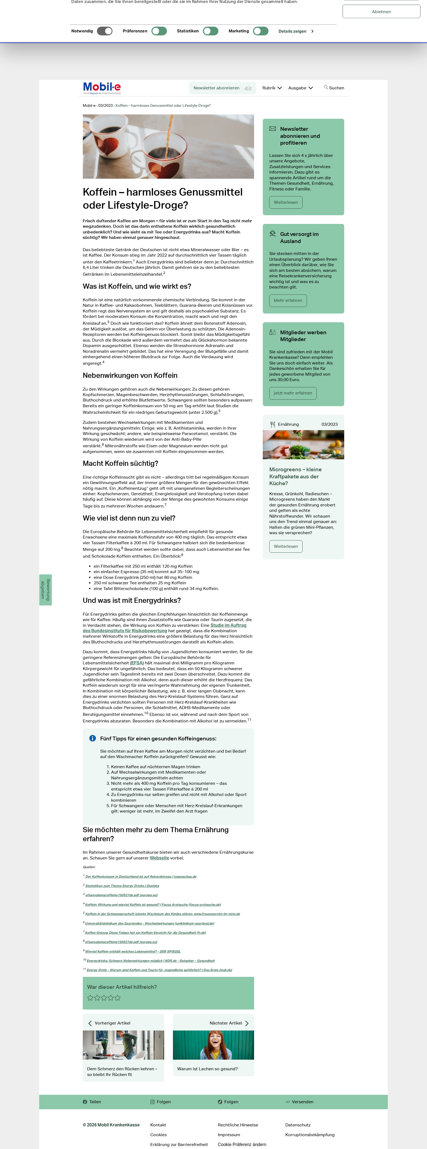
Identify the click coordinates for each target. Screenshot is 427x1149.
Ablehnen (381, 49)
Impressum (229, 1134)
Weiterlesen (286, 202)
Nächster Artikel (230, 1023)
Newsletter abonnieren (222, 88)
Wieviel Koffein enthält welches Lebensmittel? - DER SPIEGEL (133, 951)
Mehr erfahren (288, 300)
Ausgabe (300, 87)
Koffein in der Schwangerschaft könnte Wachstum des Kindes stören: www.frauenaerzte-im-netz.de (162, 914)
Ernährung (288, 424)
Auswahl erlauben (381, 31)
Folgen (160, 1101)
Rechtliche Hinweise (238, 1124)
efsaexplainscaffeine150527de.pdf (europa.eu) (121, 895)
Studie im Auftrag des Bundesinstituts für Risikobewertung (164, 628)
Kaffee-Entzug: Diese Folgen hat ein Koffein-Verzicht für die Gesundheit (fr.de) (145, 933)
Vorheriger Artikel (108, 1023)
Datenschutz (297, 1124)
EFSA (137, 663)
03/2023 (330, 424)
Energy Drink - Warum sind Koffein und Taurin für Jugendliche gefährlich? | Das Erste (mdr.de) (159, 970)
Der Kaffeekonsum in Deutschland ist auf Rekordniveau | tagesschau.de (140, 876)
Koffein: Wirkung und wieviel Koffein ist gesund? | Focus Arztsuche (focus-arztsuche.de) (153, 904)
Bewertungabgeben (45, 590)
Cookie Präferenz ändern (242, 1144)
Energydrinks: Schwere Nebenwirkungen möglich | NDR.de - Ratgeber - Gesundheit (151, 961)
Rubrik (272, 87)
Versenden (299, 1101)
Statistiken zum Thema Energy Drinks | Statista (122, 886)
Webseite (159, 858)
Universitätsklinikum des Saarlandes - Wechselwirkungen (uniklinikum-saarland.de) (149, 923)
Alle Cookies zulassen (381, 13)
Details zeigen (292, 69)
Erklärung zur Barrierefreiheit (179, 1144)
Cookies (158, 1134)
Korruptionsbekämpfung (310, 1134)
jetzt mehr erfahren (293, 393)
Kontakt (158, 1124)
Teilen (92, 1101)
